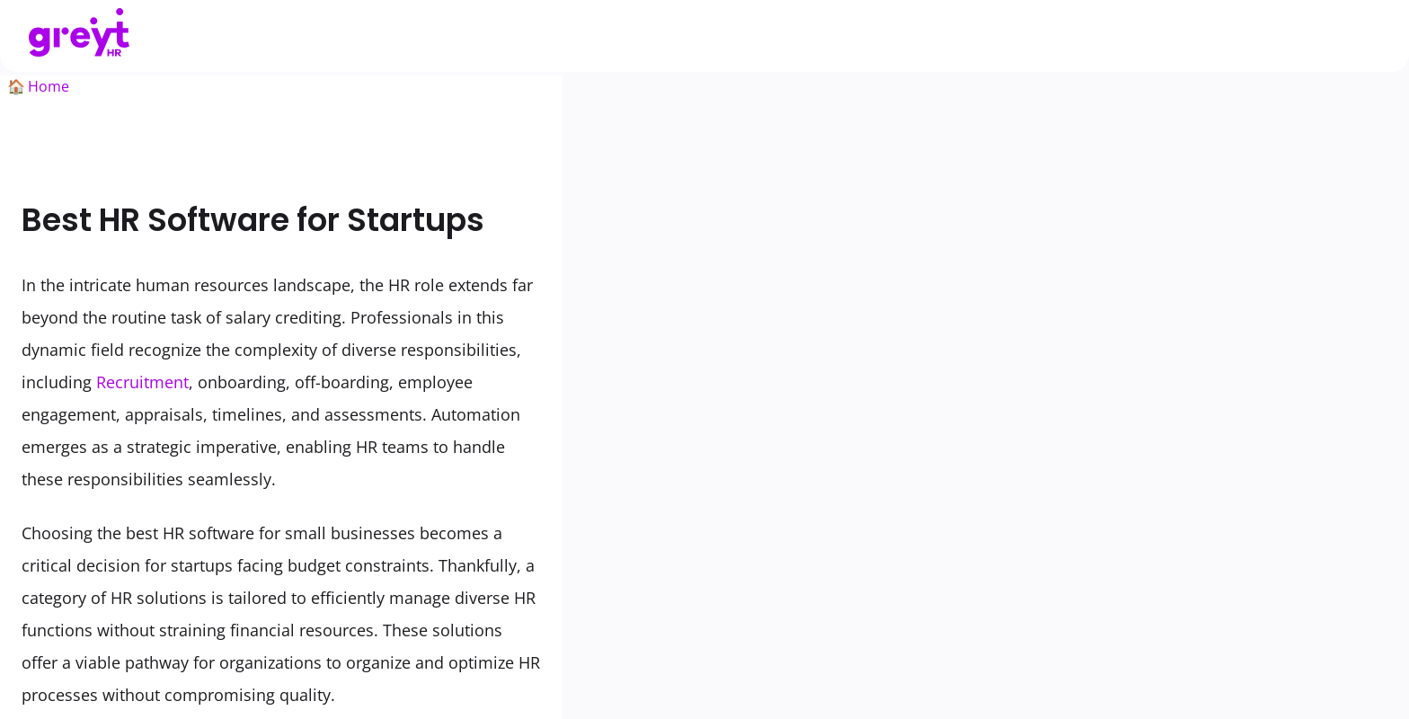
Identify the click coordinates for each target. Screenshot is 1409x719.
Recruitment (142, 382)
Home (48, 86)
